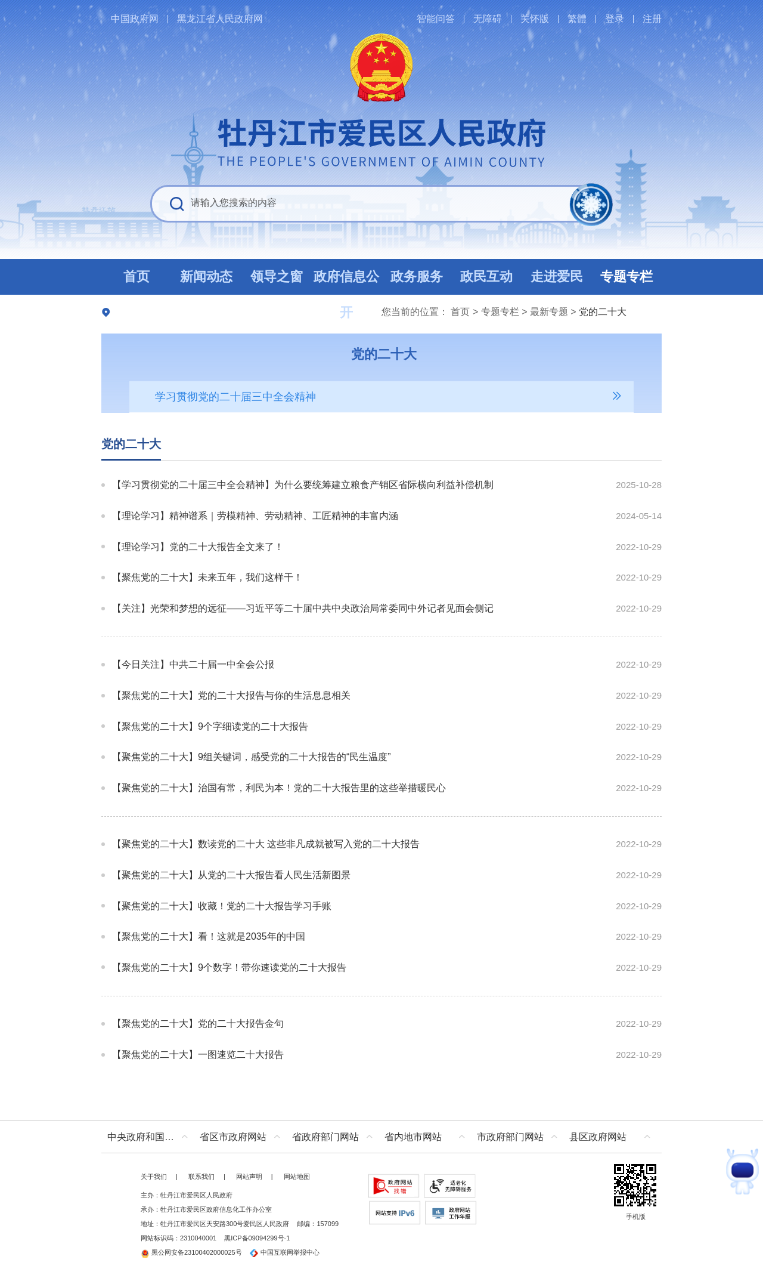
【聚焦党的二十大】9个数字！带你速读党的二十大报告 (229, 967)
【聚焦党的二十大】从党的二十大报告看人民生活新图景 (231, 875)
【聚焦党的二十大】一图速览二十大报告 (198, 1054)
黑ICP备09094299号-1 (257, 1238)
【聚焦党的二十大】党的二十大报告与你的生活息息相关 (231, 695)
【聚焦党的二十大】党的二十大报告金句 (198, 1023)
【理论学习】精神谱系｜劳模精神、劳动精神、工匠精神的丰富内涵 (255, 516)
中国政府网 (135, 19)
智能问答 (436, 19)
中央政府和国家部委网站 (150, 1137)
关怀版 (534, 19)
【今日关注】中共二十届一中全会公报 (193, 664)
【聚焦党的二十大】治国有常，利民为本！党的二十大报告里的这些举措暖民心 (279, 788)
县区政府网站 (597, 1137)
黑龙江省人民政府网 (220, 19)
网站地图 (297, 1176)
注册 (652, 19)
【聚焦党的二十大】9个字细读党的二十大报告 (210, 726)
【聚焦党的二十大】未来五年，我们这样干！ (207, 577)
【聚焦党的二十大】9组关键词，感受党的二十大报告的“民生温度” (251, 757)
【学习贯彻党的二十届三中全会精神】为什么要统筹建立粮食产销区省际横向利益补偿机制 (303, 485)
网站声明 (249, 1176)
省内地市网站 (413, 1137)
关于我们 (154, 1176)
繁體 (577, 19)
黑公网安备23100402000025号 (191, 1252)
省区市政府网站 (233, 1137)
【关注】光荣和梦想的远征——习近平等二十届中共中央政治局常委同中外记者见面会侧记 (303, 608)
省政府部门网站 (325, 1137)
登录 (614, 19)
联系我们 (201, 1176)
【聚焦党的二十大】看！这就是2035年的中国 (208, 936)
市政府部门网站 (510, 1137)
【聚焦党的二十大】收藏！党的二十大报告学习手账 (221, 906)
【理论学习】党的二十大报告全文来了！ (198, 547)
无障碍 (487, 19)
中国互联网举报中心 (285, 1252)
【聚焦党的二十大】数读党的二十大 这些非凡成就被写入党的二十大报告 (266, 844)
